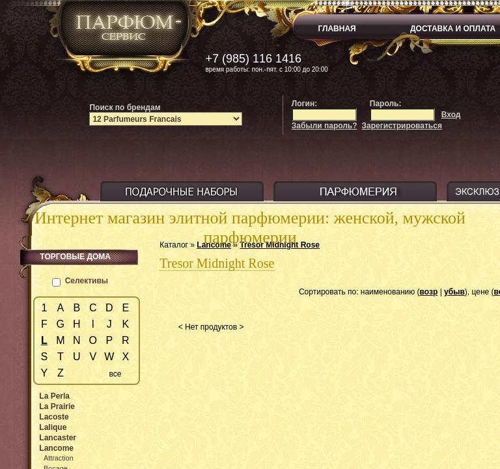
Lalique (52, 427)
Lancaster (57, 437)
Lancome (56, 448)
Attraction (59, 458)
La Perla (54, 396)
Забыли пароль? (324, 125)
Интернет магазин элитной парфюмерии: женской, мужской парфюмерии (250, 227)
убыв (454, 291)
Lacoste (53, 416)
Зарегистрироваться (402, 125)
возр (429, 291)
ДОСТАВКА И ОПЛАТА (452, 28)
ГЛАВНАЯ (337, 28)
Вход (451, 114)
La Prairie (57, 406)
